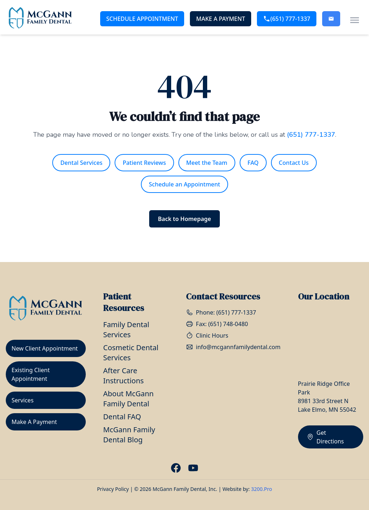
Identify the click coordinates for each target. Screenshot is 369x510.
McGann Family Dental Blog (129, 434)
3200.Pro (261, 489)
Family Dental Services (126, 329)
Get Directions (325, 437)
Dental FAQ (122, 416)
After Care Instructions (123, 375)
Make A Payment (220, 19)
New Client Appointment (45, 348)
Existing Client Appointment (31, 374)
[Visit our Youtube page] (193, 468)
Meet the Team (206, 163)
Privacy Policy (113, 489)
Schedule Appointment (142, 19)
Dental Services (81, 163)
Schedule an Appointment (184, 184)
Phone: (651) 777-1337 (221, 312)
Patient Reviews (144, 163)
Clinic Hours (207, 335)
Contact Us (294, 163)
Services (23, 400)
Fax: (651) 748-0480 (217, 324)
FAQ (253, 163)
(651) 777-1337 (286, 19)
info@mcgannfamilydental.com (233, 347)
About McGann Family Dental (128, 399)
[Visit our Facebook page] (176, 468)
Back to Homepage (184, 219)
